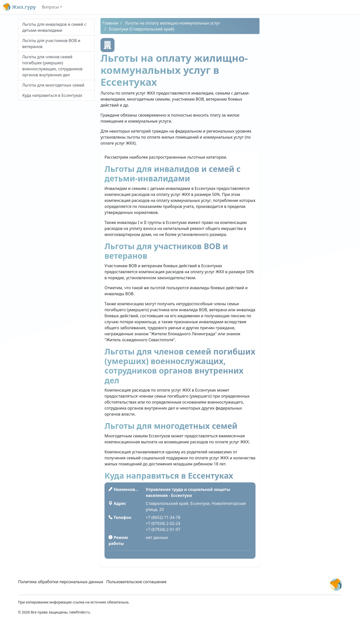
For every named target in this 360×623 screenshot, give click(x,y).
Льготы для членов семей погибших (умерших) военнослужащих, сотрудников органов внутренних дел (52, 66)
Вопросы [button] (50, 7)
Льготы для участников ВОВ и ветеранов (51, 43)
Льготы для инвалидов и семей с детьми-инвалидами (54, 27)
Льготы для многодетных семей (53, 85)
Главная (110, 23)
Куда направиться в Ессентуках (52, 95)
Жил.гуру (19, 7)
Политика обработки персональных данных (60, 581)
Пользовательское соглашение (136, 581)
